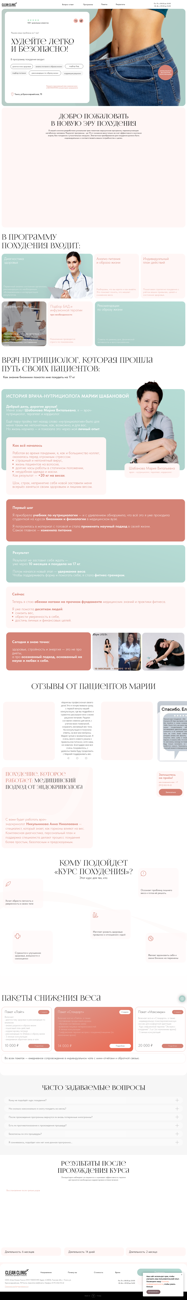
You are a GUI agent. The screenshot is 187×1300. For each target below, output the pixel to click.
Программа (88, 4)
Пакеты (104, 4)
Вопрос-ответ (68, 4)
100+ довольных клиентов (38, 23)
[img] (13, 21)
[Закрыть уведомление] (181, 1274)
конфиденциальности (20, 1286)
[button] (170, 792)
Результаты (120, 4)
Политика (9, 1286)
